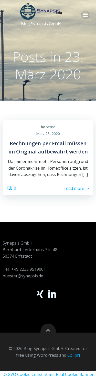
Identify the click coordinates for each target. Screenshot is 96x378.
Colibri (73, 355)
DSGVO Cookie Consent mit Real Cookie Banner (48, 374)
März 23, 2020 (48, 133)
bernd (50, 126)
